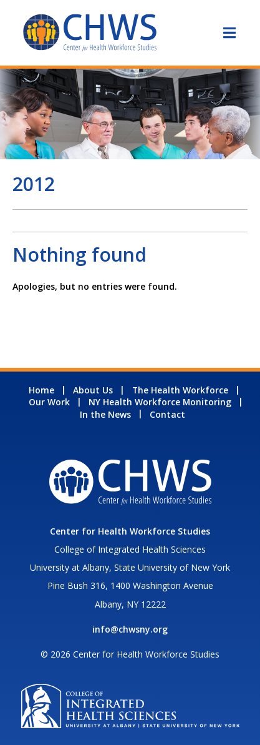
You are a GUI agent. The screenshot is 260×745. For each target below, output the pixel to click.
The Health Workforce (180, 390)
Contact (167, 414)
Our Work (49, 402)
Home (41, 390)
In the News (105, 414)
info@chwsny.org (130, 629)
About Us (93, 390)
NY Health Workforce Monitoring (160, 402)
